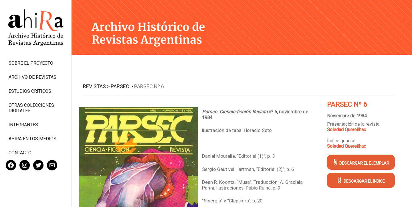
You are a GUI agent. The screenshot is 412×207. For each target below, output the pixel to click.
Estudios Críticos (30, 91)
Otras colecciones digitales (31, 107)
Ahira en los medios (32, 138)
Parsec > (122, 86)
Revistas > (96, 86)
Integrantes (23, 124)
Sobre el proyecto (31, 63)
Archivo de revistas (32, 77)
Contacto (20, 152)
